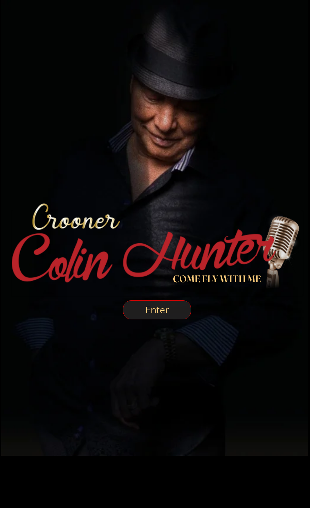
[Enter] (157, 309)
